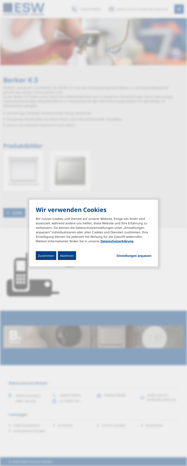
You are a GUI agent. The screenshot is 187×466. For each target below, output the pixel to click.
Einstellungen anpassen (134, 256)
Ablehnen (67, 256)
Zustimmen (46, 256)
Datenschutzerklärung (116, 241)
